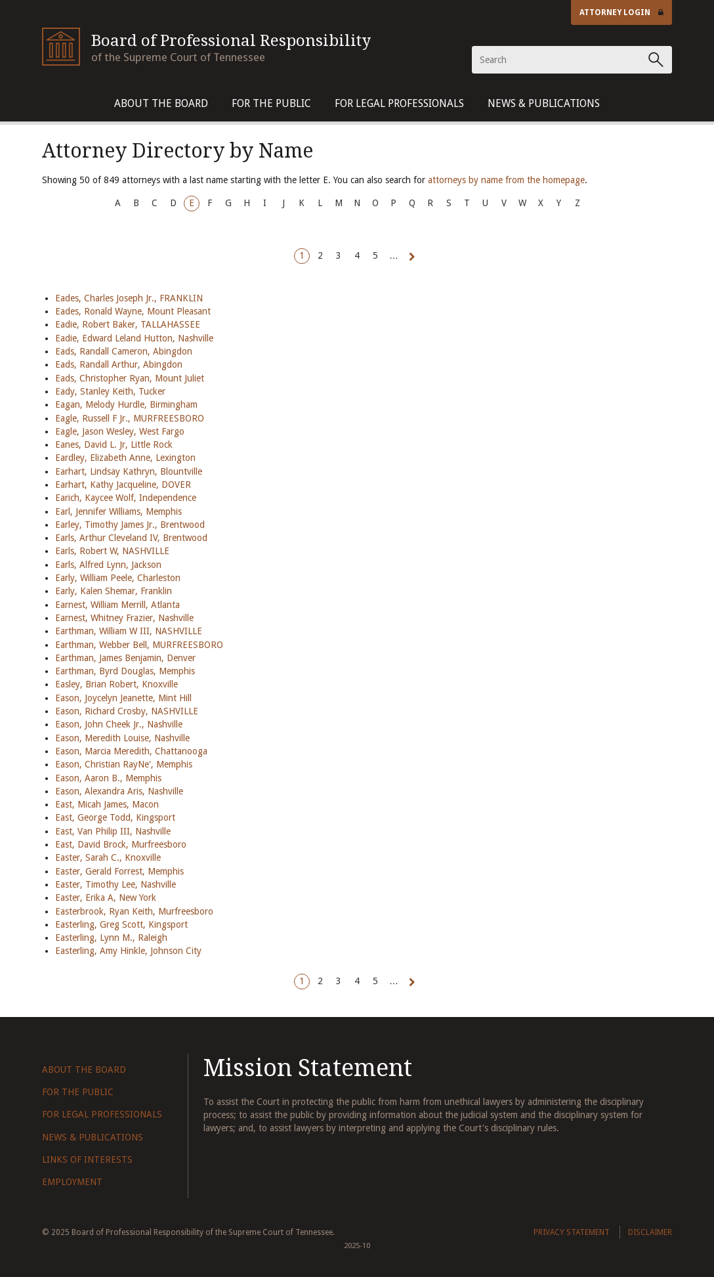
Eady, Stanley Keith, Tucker (110, 391)
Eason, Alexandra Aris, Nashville (119, 791)
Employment (72, 1182)
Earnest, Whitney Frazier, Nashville (124, 618)
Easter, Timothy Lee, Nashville (115, 884)
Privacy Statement (572, 1232)
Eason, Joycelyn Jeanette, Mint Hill (123, 698)
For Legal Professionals (399, 103)
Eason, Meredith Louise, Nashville (122, 738)
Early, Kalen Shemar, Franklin (113, 591)
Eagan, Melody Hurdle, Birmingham (126, 404)
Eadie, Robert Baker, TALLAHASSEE (127, 324)
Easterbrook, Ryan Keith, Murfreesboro (134, 911)
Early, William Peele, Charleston (117, 578)
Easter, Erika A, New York (105, 897)
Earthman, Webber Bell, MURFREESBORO (139, 644)
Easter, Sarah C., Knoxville (108, 857)
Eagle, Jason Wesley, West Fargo (119, 431)
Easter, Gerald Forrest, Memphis (119, 871)
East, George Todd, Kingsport (115, 817)
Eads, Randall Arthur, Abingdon (118, 364)
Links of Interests (87, 1159)
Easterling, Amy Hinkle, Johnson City (128, 950)
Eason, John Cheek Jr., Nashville (118, 724)
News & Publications (544, 103)
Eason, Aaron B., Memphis (108, 778)
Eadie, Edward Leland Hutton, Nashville (134, 338)
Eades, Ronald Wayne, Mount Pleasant (133, 311)
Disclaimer (650, 1232)
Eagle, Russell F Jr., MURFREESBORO (129, 418)
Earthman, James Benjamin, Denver (125, 658)
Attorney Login (621, 12)
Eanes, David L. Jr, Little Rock (114, 444)
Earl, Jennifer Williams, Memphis (118, 511)
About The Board (161, 103)
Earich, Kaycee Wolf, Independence (125, 497)
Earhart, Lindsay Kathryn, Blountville (128, 471)
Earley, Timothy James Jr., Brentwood (130, 524)
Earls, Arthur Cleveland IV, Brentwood (131, 537)
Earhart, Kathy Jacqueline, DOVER (123, 484)
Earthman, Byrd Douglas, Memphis (125, 671)
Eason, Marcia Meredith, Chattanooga (131, 751)
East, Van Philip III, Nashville (113, 831)
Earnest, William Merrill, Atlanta (117, 604)
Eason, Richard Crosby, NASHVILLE (126, 711)
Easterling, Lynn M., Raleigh (111, 937)
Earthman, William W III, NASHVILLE (128, 631)
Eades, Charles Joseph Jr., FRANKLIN (129, 298)
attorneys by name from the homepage (506, 180)
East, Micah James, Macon (107, 804)
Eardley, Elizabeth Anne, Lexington (125, 457)
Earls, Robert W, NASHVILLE (112, 551)
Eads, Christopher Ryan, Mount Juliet (129, 378)
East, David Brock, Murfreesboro (120, 844)
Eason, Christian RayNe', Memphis (123, 764)
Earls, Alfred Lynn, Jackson (108, 564)
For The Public (271, 103)
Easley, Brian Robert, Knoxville (116, 684)
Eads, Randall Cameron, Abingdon (123, 351)
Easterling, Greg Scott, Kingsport (121, 924)
